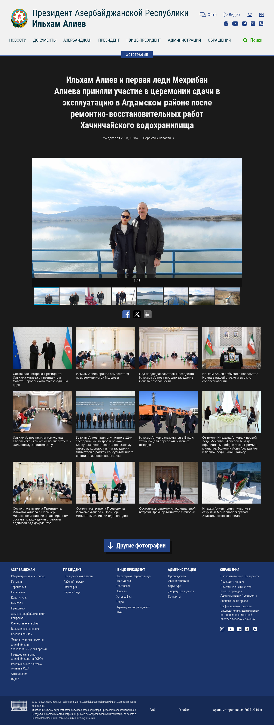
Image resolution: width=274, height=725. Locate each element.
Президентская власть (78, 576)
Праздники (18, 608)
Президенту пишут (232, 582)
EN (261, 14)
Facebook (244, 23)
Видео (234, 14)
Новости (121, 591)
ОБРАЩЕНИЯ (219, 40)
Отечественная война (25, 623)
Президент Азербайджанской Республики (110, 13)
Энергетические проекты (27, 639)
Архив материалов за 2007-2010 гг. (238, 710)
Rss (261, 23)
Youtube (235, 23)
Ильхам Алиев (59, 23)
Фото (212, 14)
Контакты (174, 597)
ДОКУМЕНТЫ (45, 40)
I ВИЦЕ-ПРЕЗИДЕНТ (144, 40)
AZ (249, 14)
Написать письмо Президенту (239, 576)
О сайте (184, 710)
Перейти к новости (157, 138)
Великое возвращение (25, 629)
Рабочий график (74, 582)
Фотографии (123, 597)
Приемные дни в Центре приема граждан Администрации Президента (238, 591)
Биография (70, 587)
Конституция (19, 598)
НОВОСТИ (17, 40)
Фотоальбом (19, 674)
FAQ (152, 710)
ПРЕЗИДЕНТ (109, 40)
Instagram (226, 23)
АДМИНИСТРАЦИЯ (184, 40)
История (16, 582)
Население (18, 592)
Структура (174, 586)
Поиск (256, 40)
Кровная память (21, 634)
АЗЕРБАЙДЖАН (77, 40)
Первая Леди (72, 592)
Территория (18, 587)
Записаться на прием (234, 601)
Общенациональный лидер (28, 576)
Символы (17, 603)
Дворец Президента (181, 591)
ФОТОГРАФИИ (137, 55)
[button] (238, 217)
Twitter (253, 23)
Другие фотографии (141, 545)
